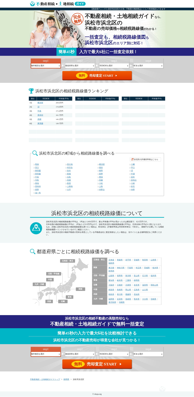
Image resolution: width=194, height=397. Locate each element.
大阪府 (111, 285)
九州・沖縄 (39, 285)
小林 (133, 184)
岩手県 (128, 260)
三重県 (128, 281)
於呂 (133, 187)
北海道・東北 (67, 261)
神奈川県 (120, 268)
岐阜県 (120, 281)
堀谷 (101, 168)
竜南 (37, 165)
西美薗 (38, 174)
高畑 (39, 120)
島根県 (120, 290)
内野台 (102, 190)
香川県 (120, 295)
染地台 (134, 180)
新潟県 (128, 276)
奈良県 (136, 285)
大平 (69, 190)
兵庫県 (128, 285)
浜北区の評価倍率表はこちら (146, 160)
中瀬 (133, 174)
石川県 (145, 276)
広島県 (136, 290)
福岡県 (111, 299)
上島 (101, 187)
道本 (133, 177)
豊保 (101, 177)
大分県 (145, 299)
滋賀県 (145, 285)
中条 (39, 111)
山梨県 (111, 276)
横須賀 (40, 103)
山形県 (153, 260)
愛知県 (111, 281)
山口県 (145, 290)
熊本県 (136, 299)
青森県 (120, 260)
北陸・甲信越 (53, 274)
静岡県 (136, 281)
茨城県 (147, 268)
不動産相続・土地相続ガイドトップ (45, 380)
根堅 (101, 171)
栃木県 (155, 268)
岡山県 (128, 290)
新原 (69, 184)
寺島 (37, 180)
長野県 (120, 276)
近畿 (63, 302)
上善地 (70, 187)
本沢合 (70, 168)
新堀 (69, 174)
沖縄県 (121, 303)
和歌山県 (154, 285)
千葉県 (130, 268)
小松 (101, 184)
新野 (101, 174)
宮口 (37, 168)
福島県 (111, 263)
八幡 (133, 165)
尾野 (37, 190)
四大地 (70, 165)
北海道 (111, 260)
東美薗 (40, 124)
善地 (37, 184)
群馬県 (111, 271)
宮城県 (136, 260)
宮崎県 (153, 299)
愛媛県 (128, 295)
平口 (133, 168)
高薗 (101, 180)
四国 (49, 302)
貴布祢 (40, 115)
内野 (133, 190)
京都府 (120, 285)
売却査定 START (97, 75)
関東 (80, 289)
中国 (50, 280)
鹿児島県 (112, 303)
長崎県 (128, 299)
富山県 (136, 276)
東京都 (111, 268)
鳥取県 (111, 290)
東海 (69, 297)
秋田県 (145, 260)
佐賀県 (120, 299)
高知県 (136, 295)
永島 (69, 177)
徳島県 (111, 295)
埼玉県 (138, 268)
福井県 (153, 276)
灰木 (69, 171)
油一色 (38, 193)
